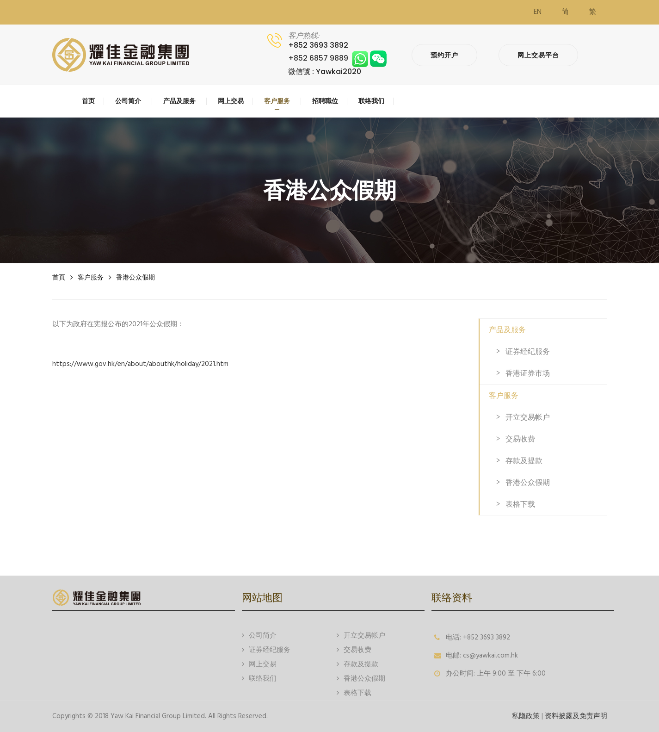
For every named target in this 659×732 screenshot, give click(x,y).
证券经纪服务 (527, 351)
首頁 (58, 277)
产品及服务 (507, 329)
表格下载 (520, 504)
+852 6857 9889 (337, 58)
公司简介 (259, 635)
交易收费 (520, 438)
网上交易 (259, 664)
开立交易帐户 (527, 417)
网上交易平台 (538, 55)
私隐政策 (526, 716)
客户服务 (91, 277)
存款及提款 (523, 460)
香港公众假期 (135, 277)
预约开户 (444, 55)
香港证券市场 (527, 373)
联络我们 (259, 678)
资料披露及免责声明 (576, 716)
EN (538, 12)
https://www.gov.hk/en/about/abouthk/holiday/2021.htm (140, 364)
